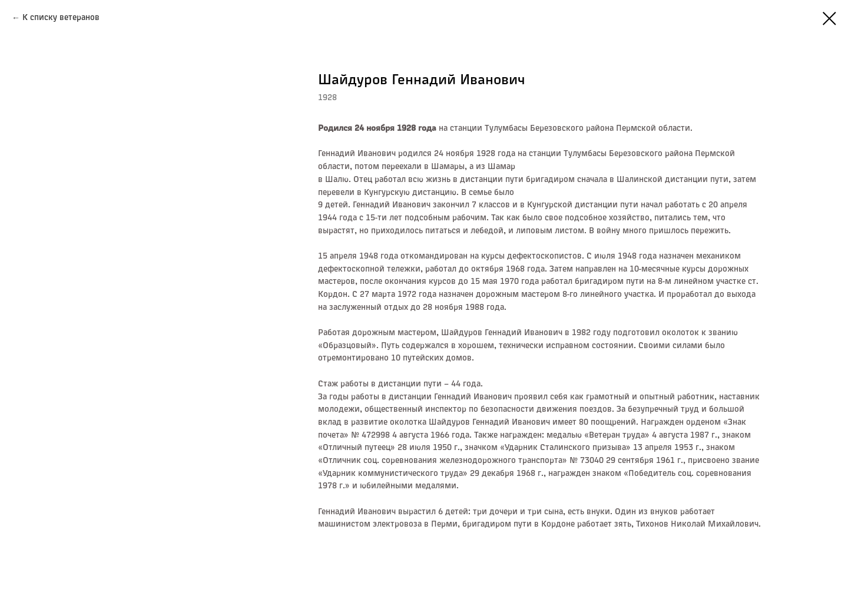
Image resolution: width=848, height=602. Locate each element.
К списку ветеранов (61, 18)
